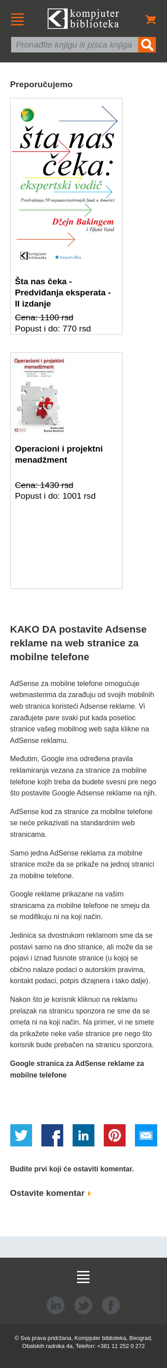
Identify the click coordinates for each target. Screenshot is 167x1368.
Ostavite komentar (50, 1193)
